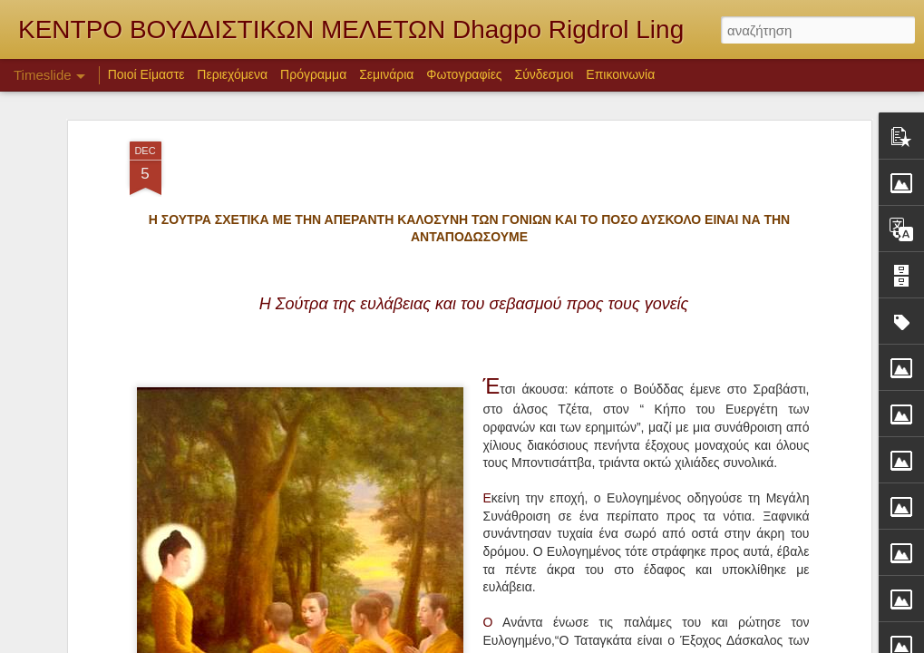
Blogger (603, 643)
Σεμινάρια (386, 74)
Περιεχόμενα (232, 74)
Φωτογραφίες (463, 74)
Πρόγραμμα (313, 74)
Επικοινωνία (620, 74)
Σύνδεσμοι (544, 74)
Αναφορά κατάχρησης (674, 643)
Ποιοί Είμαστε (146, 74)
